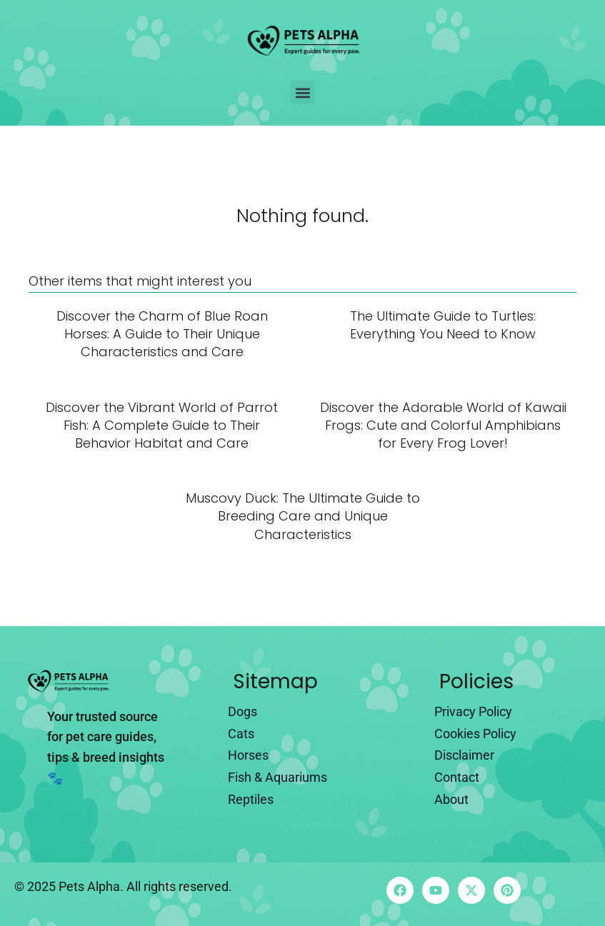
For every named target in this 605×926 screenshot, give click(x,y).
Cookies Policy (475, 733)
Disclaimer (464, 755)
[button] (302, 92)
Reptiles (251, 799)
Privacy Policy (473, 711)
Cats (241, 733)
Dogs (242, 711)
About (451, 799)
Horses (248, 755)
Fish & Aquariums (277, 777)
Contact (456, 777)
